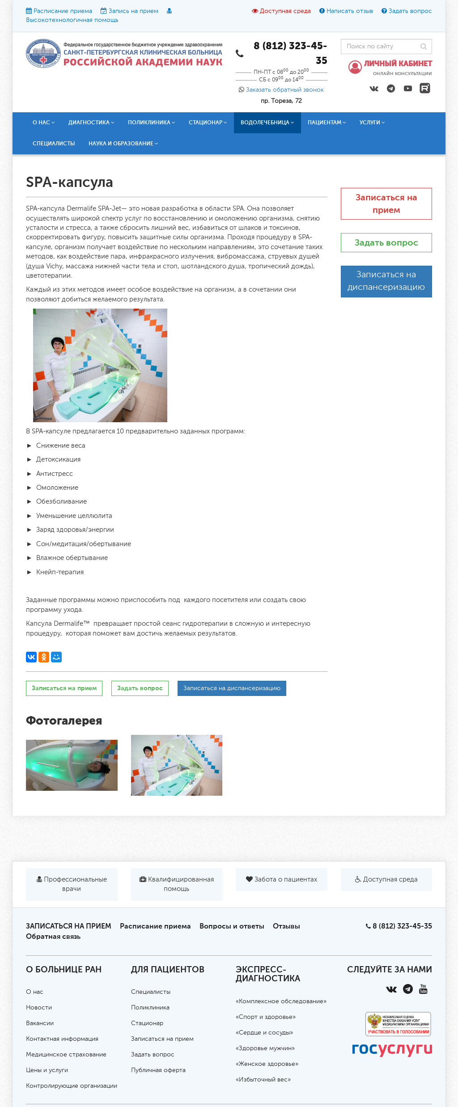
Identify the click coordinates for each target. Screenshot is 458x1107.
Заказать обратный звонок (285, 90)
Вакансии (40, 1023)
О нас (44, 122)
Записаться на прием (64, 688)
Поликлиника (151, 122)
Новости (39, 1008)
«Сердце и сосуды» (264, 1033)
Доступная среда (285, 11)
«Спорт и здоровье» (266, 1017)
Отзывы (286, 926)
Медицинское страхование (66, 1055)
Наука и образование (123, 143)
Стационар (208, 122)
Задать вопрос (410, 11)
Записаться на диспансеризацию (231, 688)
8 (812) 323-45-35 (402, 926)
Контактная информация (62, 1039)
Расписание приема (63, 11)
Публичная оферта (158, 1070)
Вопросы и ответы (231, 926)
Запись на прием (133, 11)
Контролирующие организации (71, 1086)
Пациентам (327, 122)
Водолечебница (267, 122)
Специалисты (54, 143)
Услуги (372, 122)
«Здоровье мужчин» (265, 1048)
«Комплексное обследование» (281, 1001)
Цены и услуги (47, 1070)
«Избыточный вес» (263, 1080)
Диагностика (91, 122)
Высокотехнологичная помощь (72, 20)
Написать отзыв (350, 11)
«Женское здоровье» (267, 1064)
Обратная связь (53, 936)
